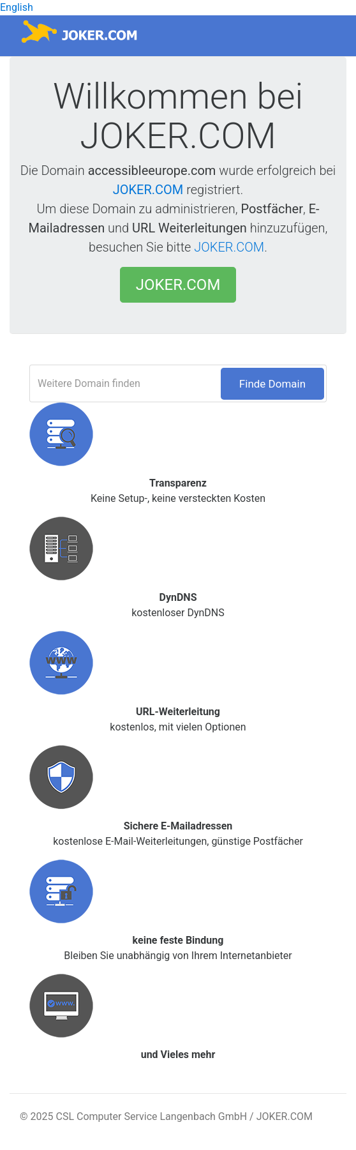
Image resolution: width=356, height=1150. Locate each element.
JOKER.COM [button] (178, 285)
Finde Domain (272, 383)
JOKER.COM (148, 189)
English (16, 7)
